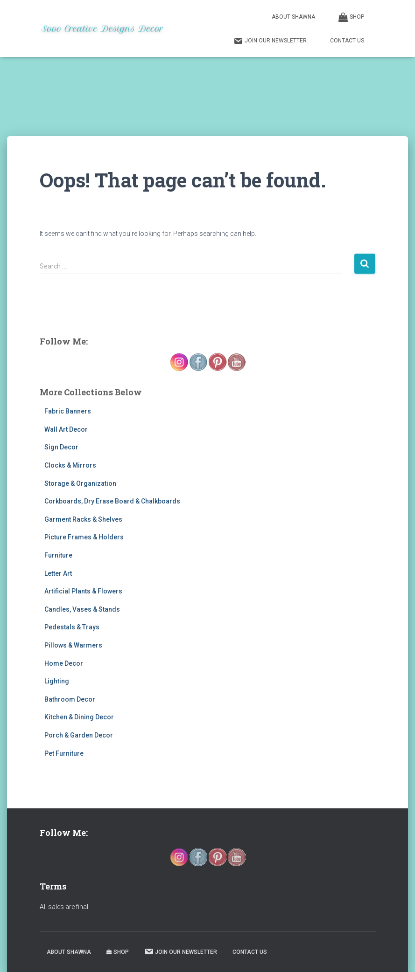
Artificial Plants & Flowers (83, 591)
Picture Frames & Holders (84, 537)
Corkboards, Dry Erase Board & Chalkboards (112, 501)
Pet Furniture (64, 753)
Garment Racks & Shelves (83, 519)
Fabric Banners (67, 411)
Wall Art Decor (66, 429)
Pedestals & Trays (71, 627)
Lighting (56, 681)
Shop (351, 17)
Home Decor (63, 663)
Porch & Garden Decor (78, 735)
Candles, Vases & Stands (82, 609)
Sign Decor (61, 447)
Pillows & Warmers (73, 645)
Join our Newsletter (270, 41)
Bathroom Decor (69, 699)
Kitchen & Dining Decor (79, 717)
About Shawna (293, 17)
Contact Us (347, 40)
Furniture (58, 555)
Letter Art (58, 573)
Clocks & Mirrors (70, 465)
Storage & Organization (80, 483)
